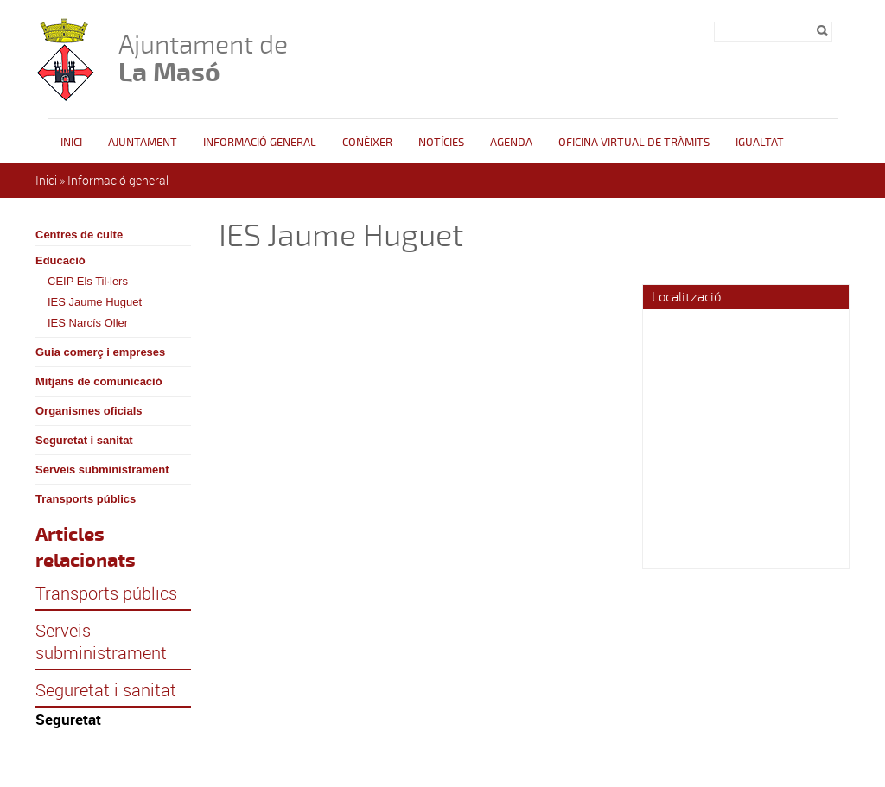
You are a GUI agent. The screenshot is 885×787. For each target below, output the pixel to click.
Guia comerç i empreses (100, 352)
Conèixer (367, 142)
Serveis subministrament (102, 469)
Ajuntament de (203, 58)
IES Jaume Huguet (95, 301)
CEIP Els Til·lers (88, 281)
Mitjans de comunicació (98, 381)
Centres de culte (79, 234)
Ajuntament (142, 142)
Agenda (511, 142)
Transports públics (85, 498)
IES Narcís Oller (88, 322)
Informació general (259, 142)
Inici (71, 142)
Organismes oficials (89, 410)
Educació (60, 260)
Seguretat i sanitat (84, 440)
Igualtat (759, 142)
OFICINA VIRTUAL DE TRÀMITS (634, 142)
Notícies (441, 142)
